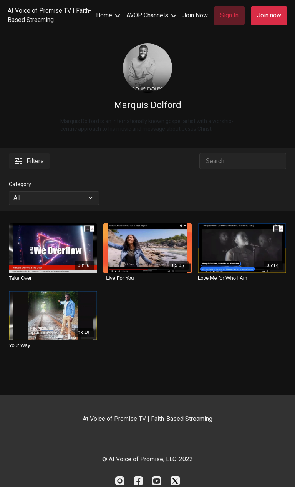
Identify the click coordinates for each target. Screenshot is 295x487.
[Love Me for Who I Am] (242, 278)
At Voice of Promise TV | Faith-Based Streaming (49, 15)
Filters (29, 161)
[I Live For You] (147, 278)
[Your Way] (53, 345)
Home (108, 15)
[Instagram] (119, 480)
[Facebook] (138, 480)
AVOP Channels (151, 15)
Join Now (195, 15)
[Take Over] (53, 278)
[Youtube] (156, 480)
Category (20, 184)
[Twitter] (175, 480)
